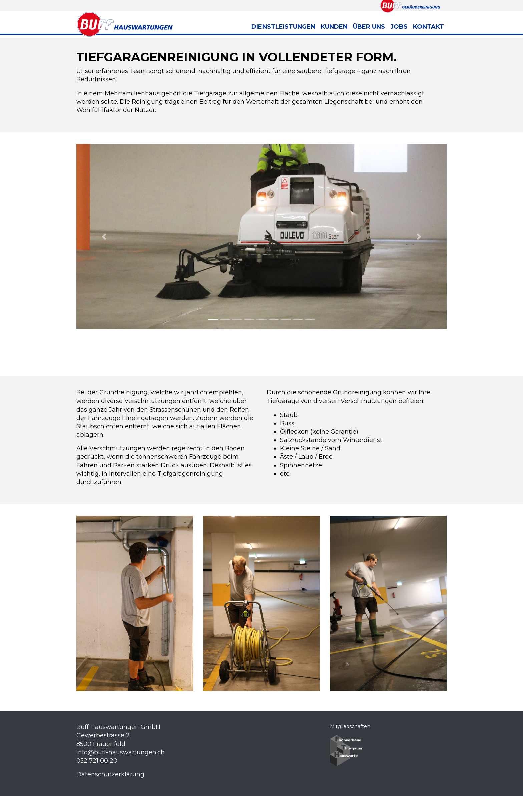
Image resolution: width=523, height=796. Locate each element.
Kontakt (428, 26)
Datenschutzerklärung (110, 774)
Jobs (399, 26)
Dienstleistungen (283, 26)
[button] (104, 236)
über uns (369, 26)
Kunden (334, 26)
